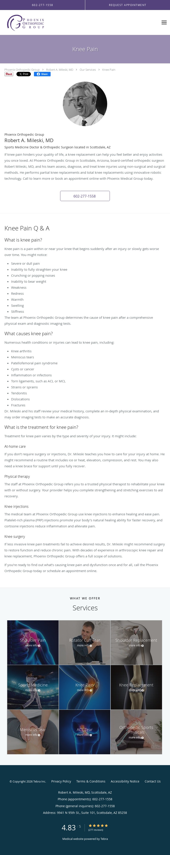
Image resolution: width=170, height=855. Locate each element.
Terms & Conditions (90, 781)
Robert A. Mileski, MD (59, 70)
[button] (85, 196)
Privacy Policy (61, 781)
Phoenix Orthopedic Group (22, 70)
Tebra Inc (39, 781)
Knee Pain (108, 70)
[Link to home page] (33, 22)
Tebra (104, 839)
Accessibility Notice (125, 781)
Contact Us (153, 781)
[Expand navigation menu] (164, 22)
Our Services (88, 70)
